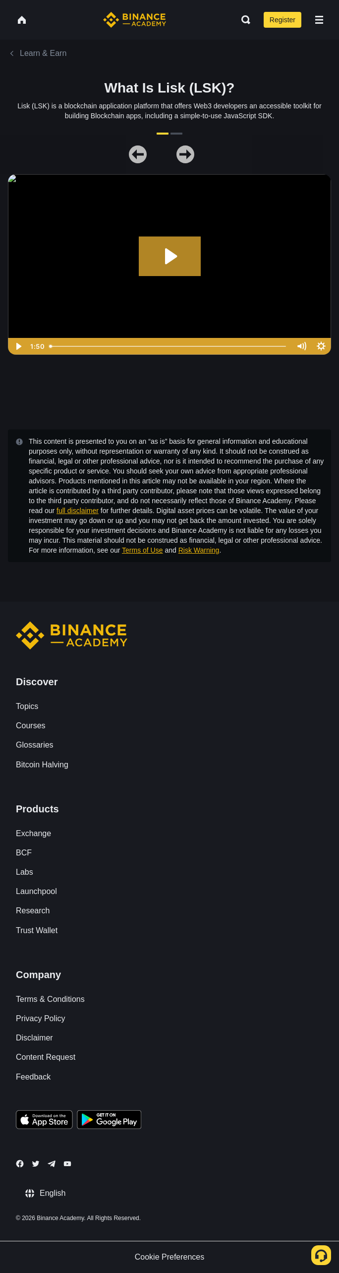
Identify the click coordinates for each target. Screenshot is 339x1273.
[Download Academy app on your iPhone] (44, 1121)
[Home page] (134, 20)
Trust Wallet (36, 930)
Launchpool (36, 891)
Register (282, 20)
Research (33, 910)
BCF (24, 853)
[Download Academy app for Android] (109, 1121)
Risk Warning (199, 550)
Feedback (33, 1077)
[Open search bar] (243, 20)
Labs (24, 872)
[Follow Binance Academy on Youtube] (67, 1164)
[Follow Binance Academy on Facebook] (20, 1164)
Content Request (45, 1057)
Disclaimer (34, 1038)
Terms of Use (142, 550)
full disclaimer (77, 511)
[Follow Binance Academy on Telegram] (52, 1163)
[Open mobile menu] (319, 20)
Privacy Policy (40, 1018)
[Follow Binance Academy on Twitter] (36, 1164)
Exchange (33, 833)
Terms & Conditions (50, 999)
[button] (319, 20)
